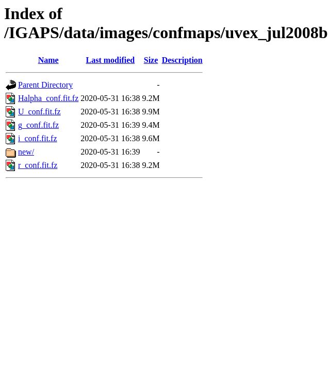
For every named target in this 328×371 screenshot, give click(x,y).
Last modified (110, 60)
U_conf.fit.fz (39, 111)
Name (48, 60)
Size (151, 60)
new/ (26, 151)
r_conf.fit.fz (37, 165)
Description (182, 60)
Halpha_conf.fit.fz (48, 98)
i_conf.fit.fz (37, 138)
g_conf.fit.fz (38, 125)
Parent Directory (45, 84)
